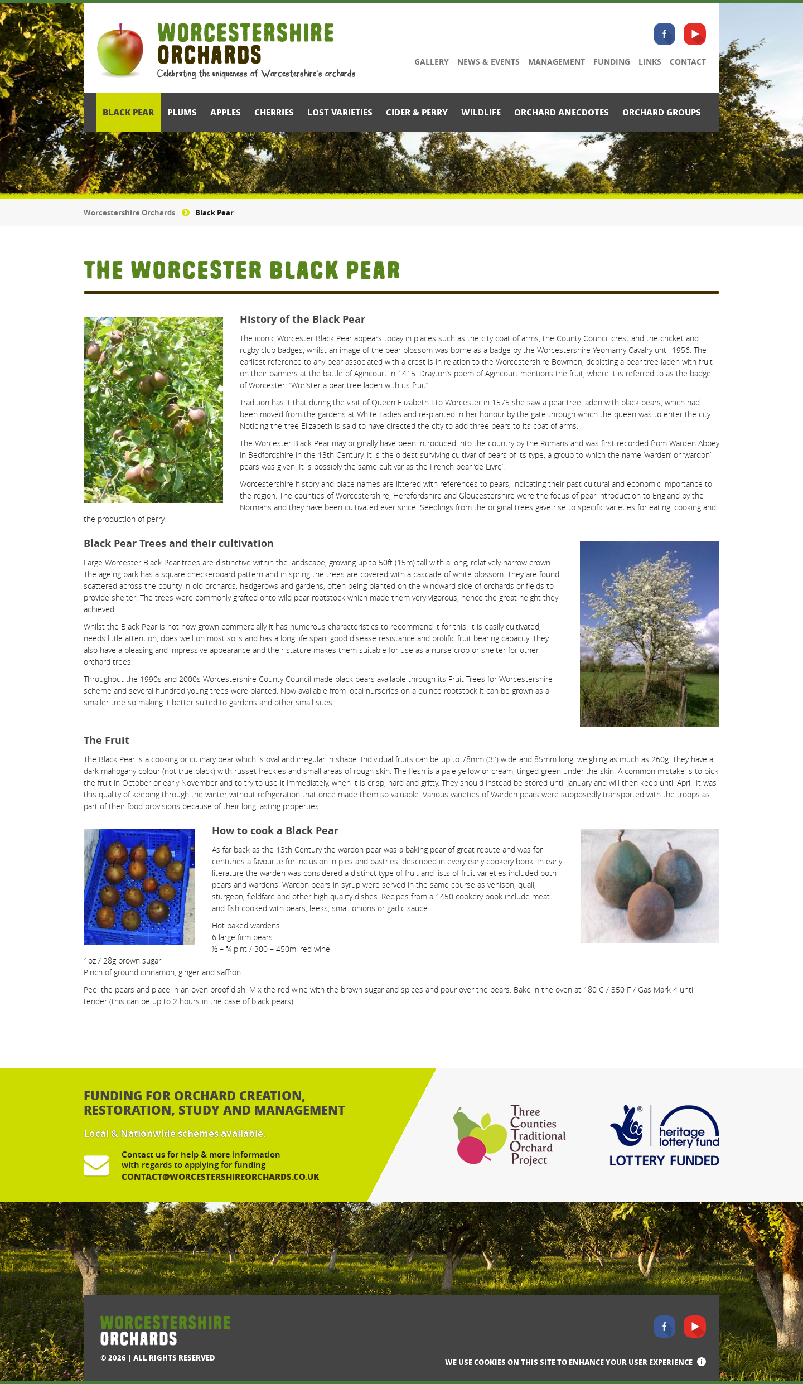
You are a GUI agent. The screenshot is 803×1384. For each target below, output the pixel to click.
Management (556, 61)
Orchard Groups (661, 112)
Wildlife (481, 112)
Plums (182, 112)
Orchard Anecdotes (561, 112)
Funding (611, 61)
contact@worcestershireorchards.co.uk (220, 1176)
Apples (225, 112)
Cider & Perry (417, 112)
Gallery (431, 61)
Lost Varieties (340, 112)
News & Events (488, 61)
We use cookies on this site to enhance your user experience (569, 1362)
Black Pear (128, 112)
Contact (688, 61)
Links (649, 61)
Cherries (274, 112)
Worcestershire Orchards (129, 212)
